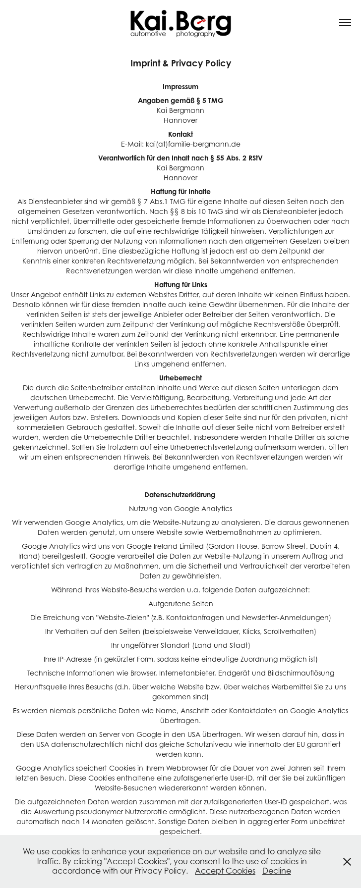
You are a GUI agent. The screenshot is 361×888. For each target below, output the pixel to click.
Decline (276, 871)
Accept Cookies (225, 871)
